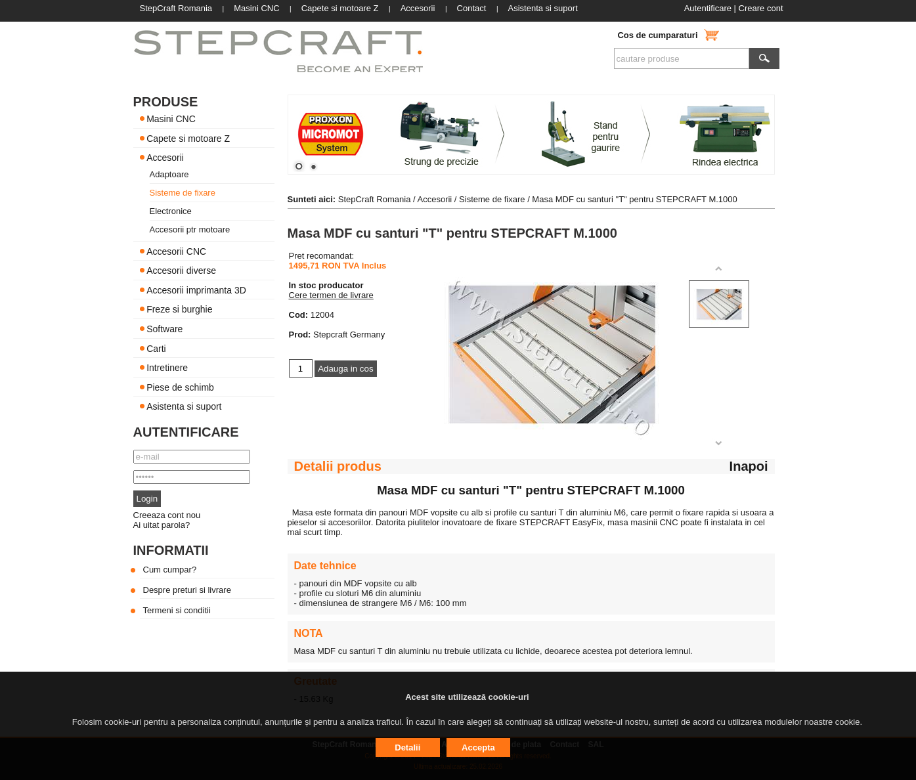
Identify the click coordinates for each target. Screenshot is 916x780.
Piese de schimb (180, 386)
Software (164, 329)
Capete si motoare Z (188, 138)
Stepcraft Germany (349, 334)
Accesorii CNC (176, 251)
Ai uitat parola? (161, 525)
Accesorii (165, 157)
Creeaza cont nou (167, 515)
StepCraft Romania (374, 199)
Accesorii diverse (181, 270)
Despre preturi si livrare (187, 590)
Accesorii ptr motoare (190, 229)
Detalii (407, 747)
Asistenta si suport (183, 406)
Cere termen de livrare (331, 295)
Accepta (478, 747)
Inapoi (749, 466)
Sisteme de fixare (182, 193)
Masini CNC (171, 119)
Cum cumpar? (170, 569)
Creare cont (761, 8)
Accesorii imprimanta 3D (196, 289)
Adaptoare (169, 174)
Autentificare (707, 8)
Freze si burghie (179, 309)
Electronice (171, 211)
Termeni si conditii (177, 610)
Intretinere (167, 367)
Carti (156, 348)
